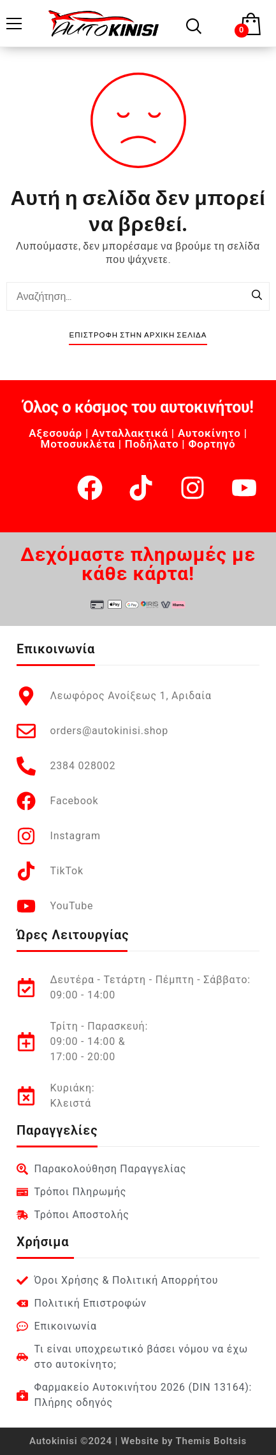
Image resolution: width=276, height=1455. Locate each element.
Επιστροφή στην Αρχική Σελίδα (138, 335)
